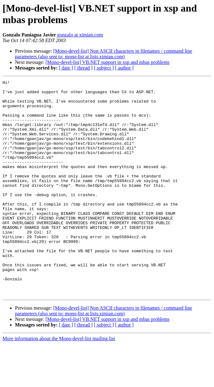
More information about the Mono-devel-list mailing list (58, 381)
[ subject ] (104, 67)
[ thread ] (83, 67)
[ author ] (124, 67)
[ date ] (66, 67)
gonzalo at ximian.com (80, 34)
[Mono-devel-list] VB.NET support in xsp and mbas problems (108, 62)
